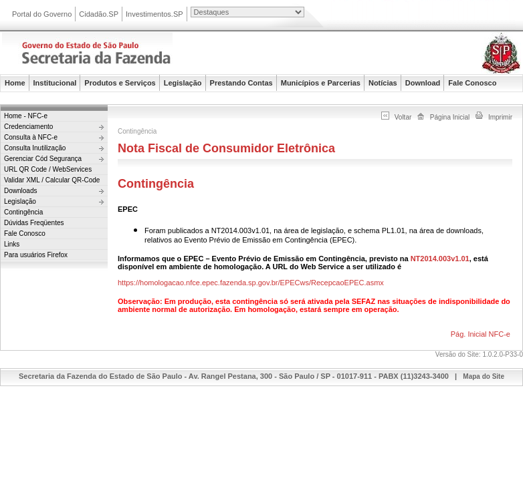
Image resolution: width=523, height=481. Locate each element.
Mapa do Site (483, 376)
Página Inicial (449, 117)
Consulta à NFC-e (31, 137)
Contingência (23, 212)
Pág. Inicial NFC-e (480, 334)
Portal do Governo (42, 14)
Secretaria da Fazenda (136, 55)
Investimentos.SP (154, 14)
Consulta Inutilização (35, 148)
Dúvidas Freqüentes (34, 222)
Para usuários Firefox (36, 255)
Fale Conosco (472, 83)
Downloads (20, 190)
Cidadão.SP (98, 14)
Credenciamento (28, 126)
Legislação (183, 83)
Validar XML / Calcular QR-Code (52, 180)
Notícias (383, 83)
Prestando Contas (241, 83)
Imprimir (500, 117)
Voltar (403, 117)
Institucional (55, 83)
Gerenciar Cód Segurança (43, 158)
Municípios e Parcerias (320, 83)
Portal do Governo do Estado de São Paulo (421, 15)
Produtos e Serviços (119, 83)
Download (423, 83)
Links (11, 244)
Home (15, 83)
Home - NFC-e (25, 116)
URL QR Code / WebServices (48, 169)
